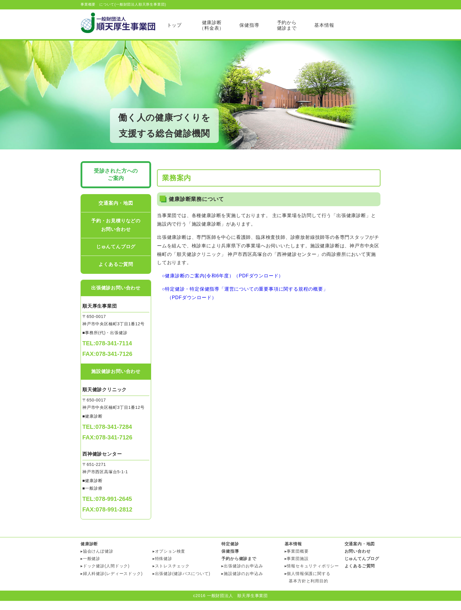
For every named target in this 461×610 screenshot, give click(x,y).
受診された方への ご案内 (116, 183)
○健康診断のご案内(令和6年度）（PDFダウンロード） (220, 284)
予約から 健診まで (287, 25)
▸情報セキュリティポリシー (312, 575)
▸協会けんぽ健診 (97, 560)
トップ (174, 25)
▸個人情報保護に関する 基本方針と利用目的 (307, 586)
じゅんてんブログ (116, 255)
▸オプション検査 (169, 560)
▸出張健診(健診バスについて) (181, 582)
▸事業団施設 (297, 567)
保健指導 (249, 25)
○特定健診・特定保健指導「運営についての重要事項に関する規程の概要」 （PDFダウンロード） (242, 302)
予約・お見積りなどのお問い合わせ (116, 234)
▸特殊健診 (162, 567)
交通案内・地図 (115, 212)
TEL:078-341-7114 (107, 352)
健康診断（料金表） (211, 25)
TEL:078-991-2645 (107, 507)
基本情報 (324, 25)
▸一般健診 (90, 567)
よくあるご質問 (115, 273)
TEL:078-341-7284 (107, 436)
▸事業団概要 (297, 560)
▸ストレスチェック (171, 575)
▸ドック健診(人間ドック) (105, 575)
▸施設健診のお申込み (242, 582)
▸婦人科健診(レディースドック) (112, 582)
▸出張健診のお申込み (242, 575)
